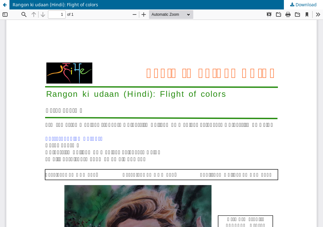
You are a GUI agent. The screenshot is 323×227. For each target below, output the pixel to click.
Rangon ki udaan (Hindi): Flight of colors (55, 5)
